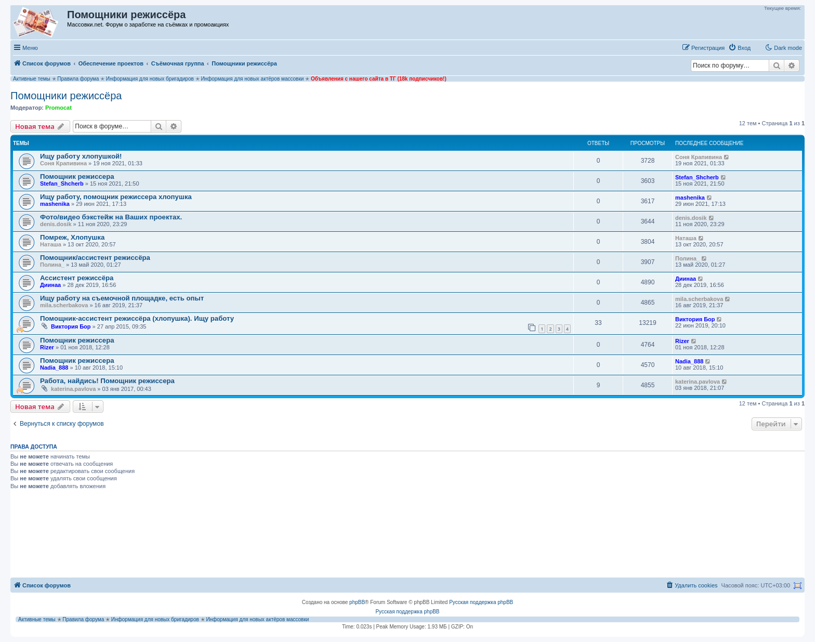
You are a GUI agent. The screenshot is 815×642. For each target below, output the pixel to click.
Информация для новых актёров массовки (252, 79)
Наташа (50, 244)
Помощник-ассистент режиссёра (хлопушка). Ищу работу (137, 318)
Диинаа (50, 285)
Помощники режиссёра (66, 95)
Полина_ (52, 264)
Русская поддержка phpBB (481, 602)
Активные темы (31, 79)
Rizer (47, 347)
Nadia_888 (54, 367)
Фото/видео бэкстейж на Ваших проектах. (111, 217)
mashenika (55, 204)
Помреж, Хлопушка (72, 237)
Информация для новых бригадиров (150, 79)
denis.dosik (56, 224)
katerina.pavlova (73, 389)
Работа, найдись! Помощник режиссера (107, 381)
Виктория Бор (70, 326)
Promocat (58, 107)
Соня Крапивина (63, 163)
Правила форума (78, 79)
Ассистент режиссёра (76, 278)
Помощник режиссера (77, 176)
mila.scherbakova (64, 305)
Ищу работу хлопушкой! (81, 156)
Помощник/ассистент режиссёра (95, 257)
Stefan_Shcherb (62, 183)
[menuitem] (739, 48)
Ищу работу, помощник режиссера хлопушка (116, 197)
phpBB (357, 602)
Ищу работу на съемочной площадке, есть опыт (122, 298)
